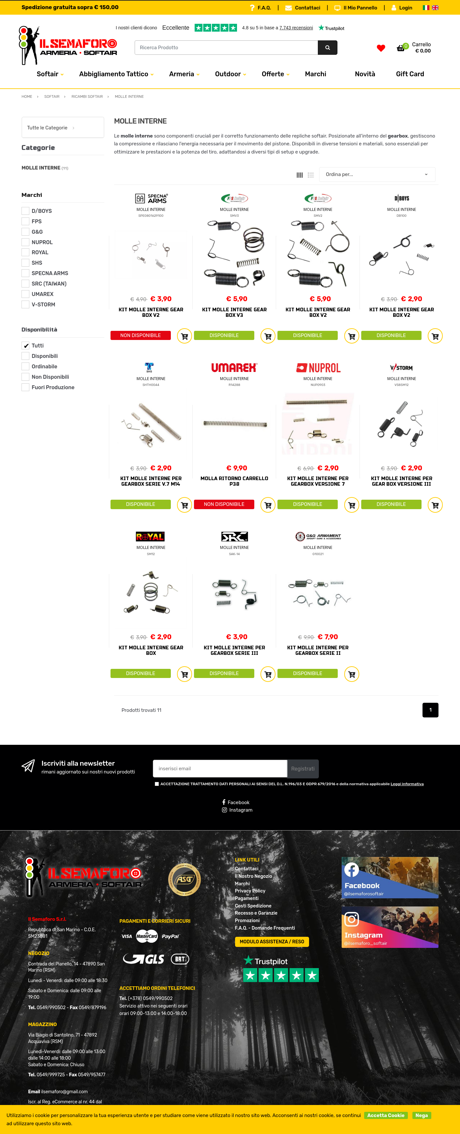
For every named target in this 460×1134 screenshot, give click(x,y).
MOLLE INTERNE (151, 209)
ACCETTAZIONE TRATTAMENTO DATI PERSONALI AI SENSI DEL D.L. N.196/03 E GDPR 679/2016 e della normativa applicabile (292, 784)
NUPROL (42, 242)
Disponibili (45, 356)
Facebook (235, 802)
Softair (47, 74)
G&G (37, 232)
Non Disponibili (50, 377)
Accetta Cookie (386, 1115)
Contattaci (302, 8)
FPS (36, 221)
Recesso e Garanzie (256, 913)
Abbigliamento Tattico (113, 74)
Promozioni (247, 920)
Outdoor (228, 74)
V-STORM (43, 305)
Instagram (237, 810)
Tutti (38, 346)
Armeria (181, 74)
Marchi (315, 74)
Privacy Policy (250, 891)
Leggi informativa (407, 784)
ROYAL (40, 252)
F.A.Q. (260, 8)
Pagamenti (247, 898)
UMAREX (42, 294)
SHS (37, 263)
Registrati (303, 769)
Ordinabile (44, 366)
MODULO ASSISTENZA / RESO (272, 942)
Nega (422, 1115)
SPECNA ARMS (50, 273)
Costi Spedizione (253, 906)
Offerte (273, 74)
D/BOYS (42, 211)
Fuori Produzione (53, 387)
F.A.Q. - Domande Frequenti (265, 928)
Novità (365, 74)
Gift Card (410, 74)
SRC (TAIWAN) (49, 284)
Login (402, 8)
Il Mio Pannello (355, 8)
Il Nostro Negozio (253, 876)
